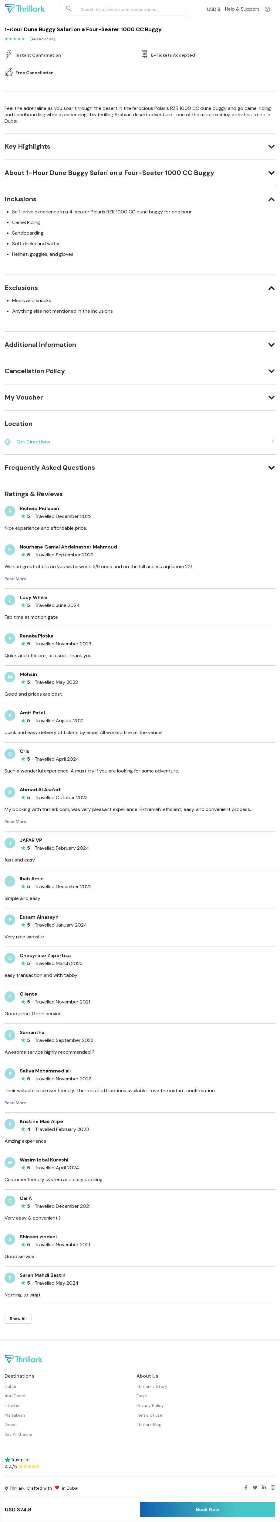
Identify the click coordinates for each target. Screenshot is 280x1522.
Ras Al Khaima (18, 1434)
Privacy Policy (150, 1405)
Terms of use (149, 1415)
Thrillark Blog (149, 1424)
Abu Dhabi (15, 1395)
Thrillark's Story (152, 1386)
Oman (11, 1424)
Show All (18, 1318)
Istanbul (12, 1405)
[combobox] (116, 9)
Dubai (10, 1386)
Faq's (142, 1395)
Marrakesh (15, 1415)
